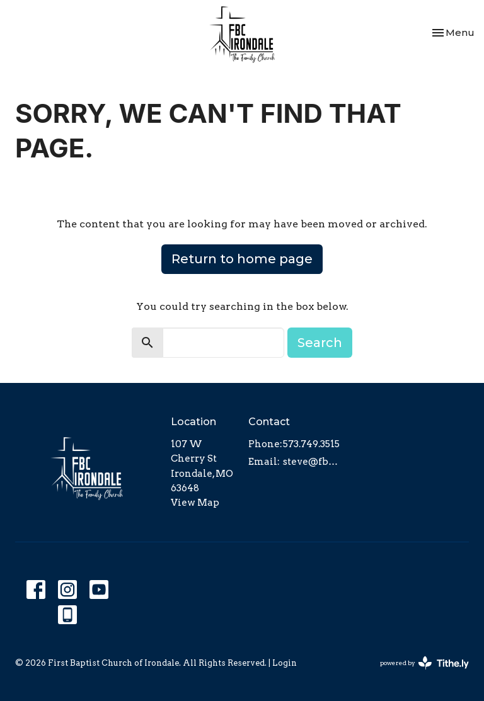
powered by (424, 662)
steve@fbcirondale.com (311, 461)
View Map (195, 502)
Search (319, 342)
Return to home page (242, 258)
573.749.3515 (311, 444)
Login (284, 663)
